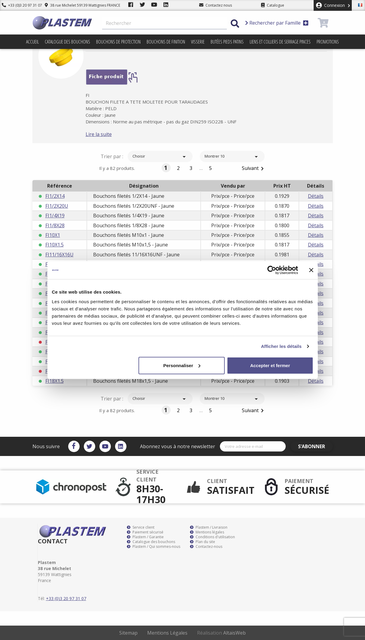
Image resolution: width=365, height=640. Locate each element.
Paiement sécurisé (145, 532)
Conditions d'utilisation (212, 537)
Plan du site (202, 541)
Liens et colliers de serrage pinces (280, 41)
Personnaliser (181, 365)
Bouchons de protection (118, 41)
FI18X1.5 (54, 381)
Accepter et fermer (270, 365)
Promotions (328, 41)
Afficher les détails (281, 346)
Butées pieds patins (227, 41)
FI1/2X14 (55, 196)
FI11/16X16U (59, 254)
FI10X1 (52, 235)
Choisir (160, 156)
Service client (140, 527)
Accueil (32, 41)
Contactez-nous (206, 546)
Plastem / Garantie (145, 537)
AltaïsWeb (234, 632)
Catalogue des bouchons (67, 41)
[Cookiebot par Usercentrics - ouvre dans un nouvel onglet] (271, 270)
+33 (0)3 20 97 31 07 (20, 5)
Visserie (198, 41)
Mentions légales (207, 532)
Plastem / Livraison (208, 527)
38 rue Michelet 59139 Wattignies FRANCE (79, 5)
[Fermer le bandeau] (311, 270)
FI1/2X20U (56, 206)
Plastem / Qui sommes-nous (153, 546)
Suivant (254, 168)
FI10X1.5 (54, 244)
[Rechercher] (164, 23)
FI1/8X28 (55, 225)
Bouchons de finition (166, 41)
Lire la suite (106, 134)
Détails (316, 196)
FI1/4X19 (55, 215)
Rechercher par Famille (277, 23)
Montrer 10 (232, 156)
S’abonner (315, 446)
